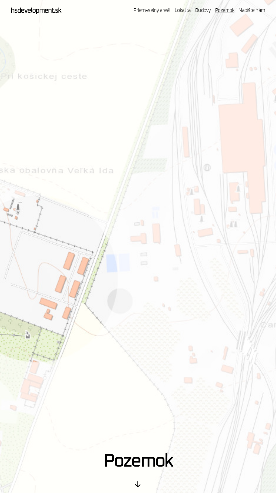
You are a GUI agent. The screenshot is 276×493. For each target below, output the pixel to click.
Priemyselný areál (151, 10)
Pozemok (224, 10)
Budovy (203, 10)
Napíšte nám (252, 10)
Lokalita (183, 10)
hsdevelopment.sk (36, 11)
